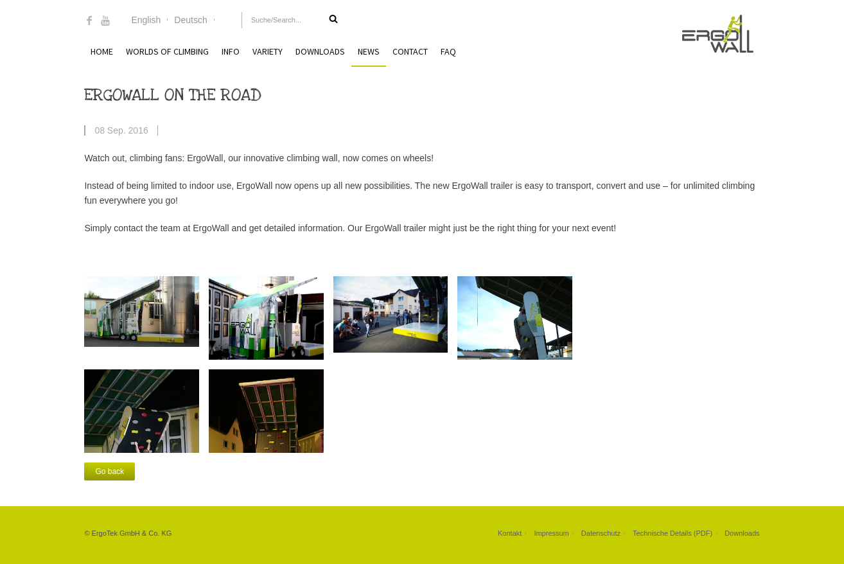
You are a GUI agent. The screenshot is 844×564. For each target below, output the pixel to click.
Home (102, 51)
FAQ (448, 51)
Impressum (551, 533)
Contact (410, 51)
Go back (109, 471)
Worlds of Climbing (167, 51)
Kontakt (510, 533)
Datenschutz (600, 533)
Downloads (320, 51)
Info (231, 51)
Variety (267, 51)
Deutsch (190, 20)
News (369, 51)
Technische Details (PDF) (672, 533)
